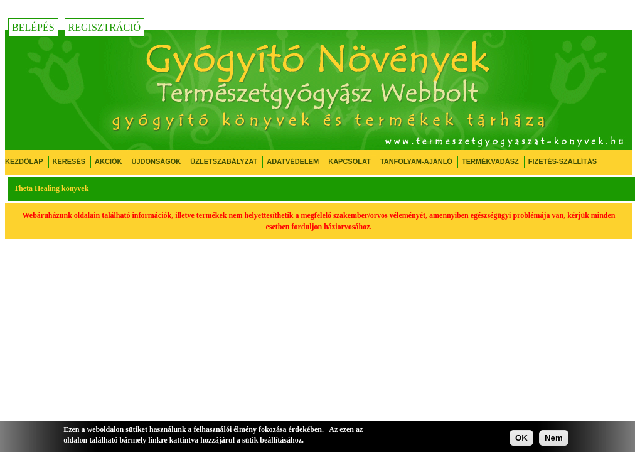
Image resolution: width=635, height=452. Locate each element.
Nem (554, 438)
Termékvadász (490, 161)
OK (521, 438)
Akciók (108, 161)
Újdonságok (156, 161)
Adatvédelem (293, 161)
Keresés (69, 161)
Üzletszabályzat (223, 161)
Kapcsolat (349, 161)
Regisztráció (104, 27)
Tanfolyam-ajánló (416, 161)
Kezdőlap (24, 161)
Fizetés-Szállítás (562, 161)
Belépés (33, 27)
